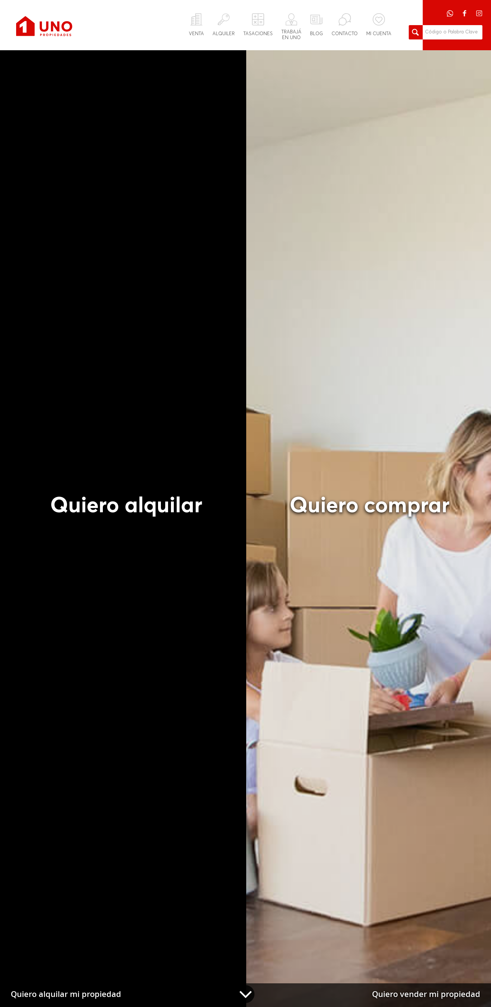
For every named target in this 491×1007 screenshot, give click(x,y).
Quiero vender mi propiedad (426, 994)
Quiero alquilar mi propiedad (66, 994)
